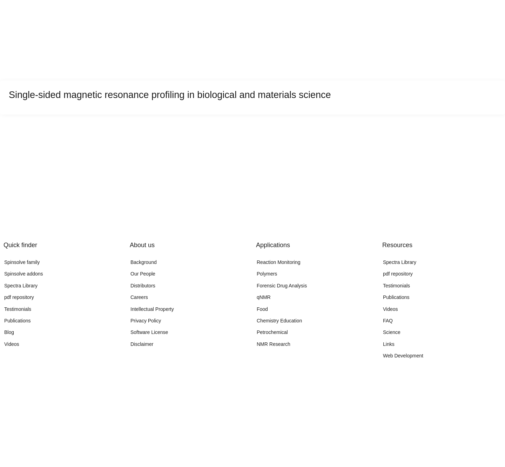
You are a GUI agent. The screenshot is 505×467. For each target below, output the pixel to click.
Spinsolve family (22, 262)
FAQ (388, 320)
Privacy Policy (145, 320)
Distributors (142, 285)
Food (262, 309)
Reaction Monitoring (279, 262)
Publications (17, 320)
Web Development (403, 355)
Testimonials (17, 309)
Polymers (267, 274)
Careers (139, 297)
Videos (11, 344)
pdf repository (19, 297)
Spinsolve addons (23, 274)
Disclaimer (141, 344)
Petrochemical (272, 332)
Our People (142, 274)
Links (389, 344)
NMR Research (273, 344)
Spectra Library (21, 285)
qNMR (264, 297)
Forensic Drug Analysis (282, 285)
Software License (149, 332)
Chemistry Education (279, 320)
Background (143, 262)
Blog (9, 332)
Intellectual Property (152, 309)
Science (391, 332)
